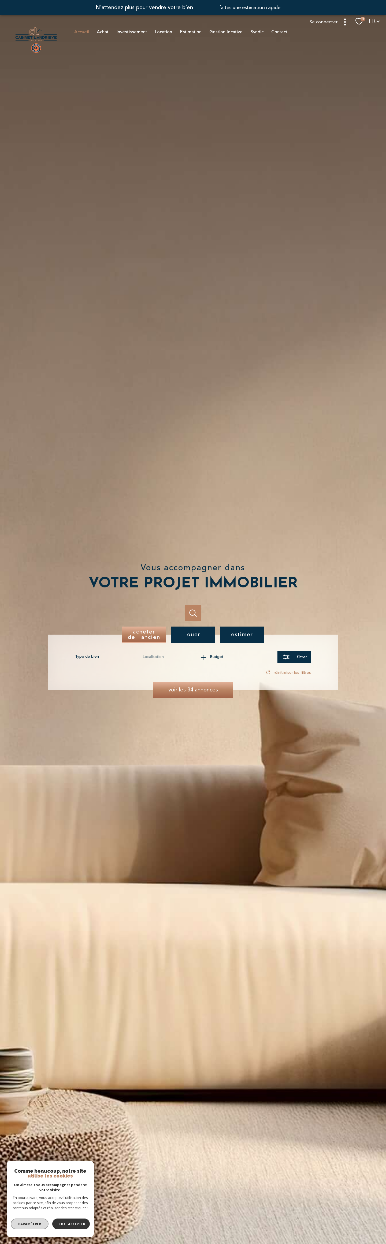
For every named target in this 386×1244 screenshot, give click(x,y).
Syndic (256, 31)
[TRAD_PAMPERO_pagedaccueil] (36, 52)
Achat (103, 31)
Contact (279, 31)
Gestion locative (226, 31)
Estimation (190, 31)
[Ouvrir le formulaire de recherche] (294, 657)
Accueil (81, 31)
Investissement (131, 31)
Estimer (242, 634)
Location (163, 31)
